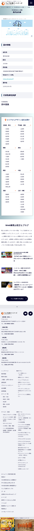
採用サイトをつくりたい (24, 382)
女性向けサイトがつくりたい (24, 391)
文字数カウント (22, 460)
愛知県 (22, 151)
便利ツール (19, 412)
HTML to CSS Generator (24, 441)
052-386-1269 (9, 354)
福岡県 (22, 194)
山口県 (22, 184)
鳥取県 (22, 179)
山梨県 (22, 129)
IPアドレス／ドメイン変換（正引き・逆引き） (24, 454)
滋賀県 (7, 181)
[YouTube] (25, 313)
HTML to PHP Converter (24, 439)
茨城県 (7, 161)
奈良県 (7, 184)
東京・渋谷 (5, 396)
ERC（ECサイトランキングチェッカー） (24, 415)
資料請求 (3, 382)
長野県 (22, 131)
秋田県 (7, 136)
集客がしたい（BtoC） (23, 377)
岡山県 (22, 174)
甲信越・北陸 (22, 125)
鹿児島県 (22, 209)
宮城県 (7, 139)
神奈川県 (8, 154)
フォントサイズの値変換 (24, 424)
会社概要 (3, 388)
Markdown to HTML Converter (23, 435)
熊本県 (22, 202)
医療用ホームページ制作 (8, 506)
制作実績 (3, 373)
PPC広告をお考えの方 (8, 482)
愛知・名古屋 (6, 404)
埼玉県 (7, 159)
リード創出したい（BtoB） (22, 374)
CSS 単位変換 (21, 422)
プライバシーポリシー (7, 385)
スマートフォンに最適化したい (24, 395)
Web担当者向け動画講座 (8, 485)
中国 (19, 170)
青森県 (7, 131)
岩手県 (7, 134)
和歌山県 (8, 186)
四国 (4, 190)
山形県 (7, 141)
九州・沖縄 (21, 190)
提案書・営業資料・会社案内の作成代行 (9, 431)
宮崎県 (22, 207)
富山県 (22, 136)
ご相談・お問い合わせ (7, 379)
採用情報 (3, 391)
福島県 (7, 144)
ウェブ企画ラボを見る (17, 299)
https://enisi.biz (7, 79)
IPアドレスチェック (23, 462)
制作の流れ (4, 376)
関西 (4, 170)
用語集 (3, 508)
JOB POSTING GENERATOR (22, 465)
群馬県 (7, 166)
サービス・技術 (5, 412)
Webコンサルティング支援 (9, 414)
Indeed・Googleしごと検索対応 (9, 419)
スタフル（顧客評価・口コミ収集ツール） (24, 418)
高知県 (7, 199)
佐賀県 (22, 197)
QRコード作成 (21, 457)
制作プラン (19, 371)
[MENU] (31, 3)
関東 (4, 148)
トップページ (4, 371)
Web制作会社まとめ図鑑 (8, 480)
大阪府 (7, 174)
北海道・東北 (7, 125)
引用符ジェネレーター (23, 469)
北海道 (7, 129)
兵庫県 (7, 176)
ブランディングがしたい (24, 388)
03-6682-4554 (9, 323)
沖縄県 (22, 212)
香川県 (7, 197)
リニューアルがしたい (23, 380)
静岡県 (22, 154)
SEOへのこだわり (7, 423)
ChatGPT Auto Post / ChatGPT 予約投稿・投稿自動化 (24, 428)
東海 (19, 148)
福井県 (22, 141)
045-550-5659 (9, 334)
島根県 (22, 181)
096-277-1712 (8, 364)
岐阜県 (22, 156)
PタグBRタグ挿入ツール (24, 432)
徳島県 (7, 202)
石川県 (22, 139)
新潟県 (22, 134)
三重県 (22, 159)
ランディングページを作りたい (24, 385)
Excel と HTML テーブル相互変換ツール (24, 444)
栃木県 (7, 164)
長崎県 (22, 199)
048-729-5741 (9, 344)
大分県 (22, 204)
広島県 (22, 176)
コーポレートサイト (7, 511)
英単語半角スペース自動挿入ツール (24, 450)
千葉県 (7, 156)
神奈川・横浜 (6, 399)
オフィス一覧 (4, 394)
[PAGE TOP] (17, 307)
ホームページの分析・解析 (9, 417)
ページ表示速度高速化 (8, 428)
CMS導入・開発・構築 (8, 425)
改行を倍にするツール (23, 447)
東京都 (7, 151)
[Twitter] (30, 313)
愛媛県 (7, 194)
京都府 (7, 179)
